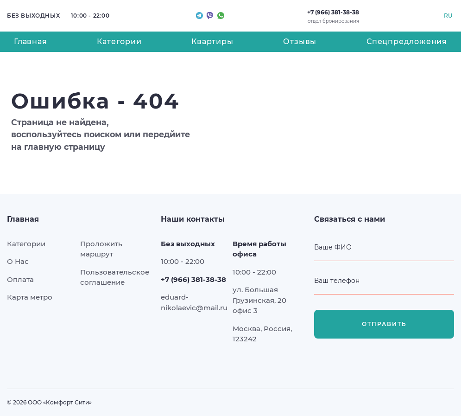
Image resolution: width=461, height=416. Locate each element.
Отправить (384, 324)
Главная (30, 41)
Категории (119, 41)
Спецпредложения (406, 41)
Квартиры (212, 41)
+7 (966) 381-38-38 (333, 12)
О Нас (18, 261)
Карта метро (29, 297)
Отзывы (299, 41)
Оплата (20, 279)
